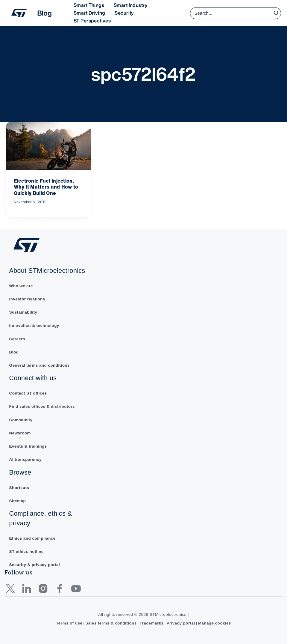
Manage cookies (215, 623)
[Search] (276, 13)
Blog (14, 351)
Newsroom (20, 432)
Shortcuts (19, 487)
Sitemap (17, 500)
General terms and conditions (39, 364)
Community (21, 419)
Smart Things (89, 5)
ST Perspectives (92, 20)
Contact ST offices (28, 392)
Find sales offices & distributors (42, 406)
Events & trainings (28, 446)
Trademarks (151, 623)
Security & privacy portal (34, 564)
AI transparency (25, 459)
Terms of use (68, 623)
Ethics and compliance (32, 538)
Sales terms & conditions (111, 623)
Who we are (21, 285)
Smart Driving (89, 12)
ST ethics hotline (26, 551)
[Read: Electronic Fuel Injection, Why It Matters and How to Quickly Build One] (48, 145)
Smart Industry (130, 5)
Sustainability (23, 311)
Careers (17, 338)
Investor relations (27, 298)
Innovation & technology (34, 325)
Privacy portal (181, 623)
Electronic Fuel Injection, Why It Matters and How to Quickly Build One (46, 187)
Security (124, 12)
